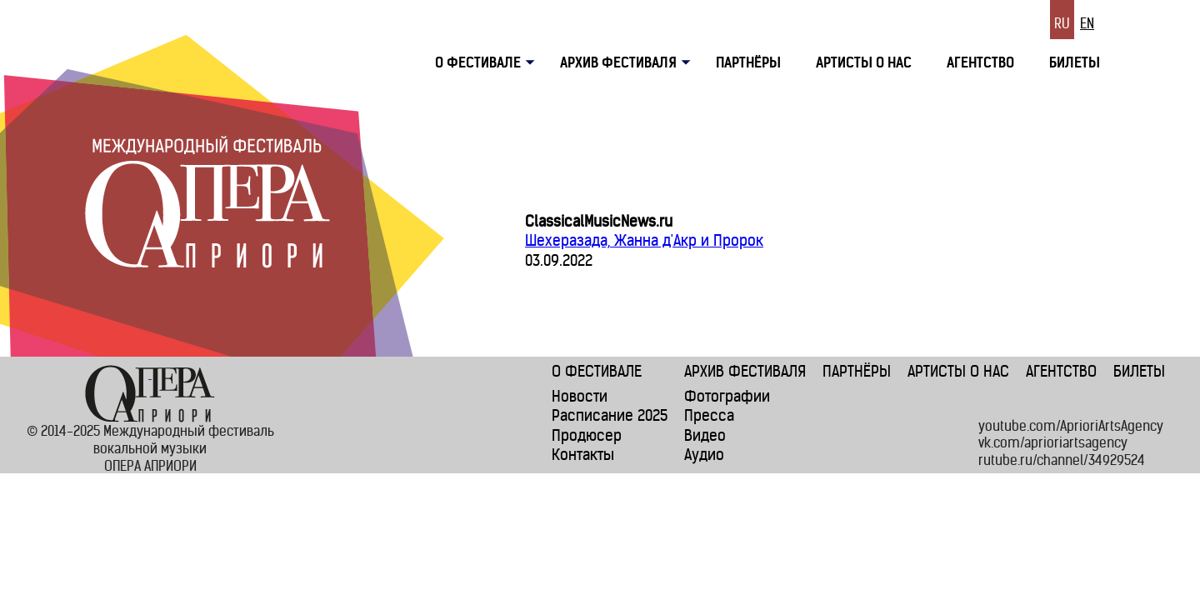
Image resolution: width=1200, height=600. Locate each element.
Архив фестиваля (618, 62)
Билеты (1074, 62)
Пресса (709, 415)
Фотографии (727, 396)
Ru (1062, 23)
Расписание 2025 (610, 415)
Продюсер (587, 435)
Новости (580, 396)
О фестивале (597, 371)
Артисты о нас (864, 62)
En (1087, 23)
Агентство (980, 62)
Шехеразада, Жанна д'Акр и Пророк (644, 240)
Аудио (704, 454)
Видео (705, 435)
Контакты (583, 454)
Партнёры (748, 62)
